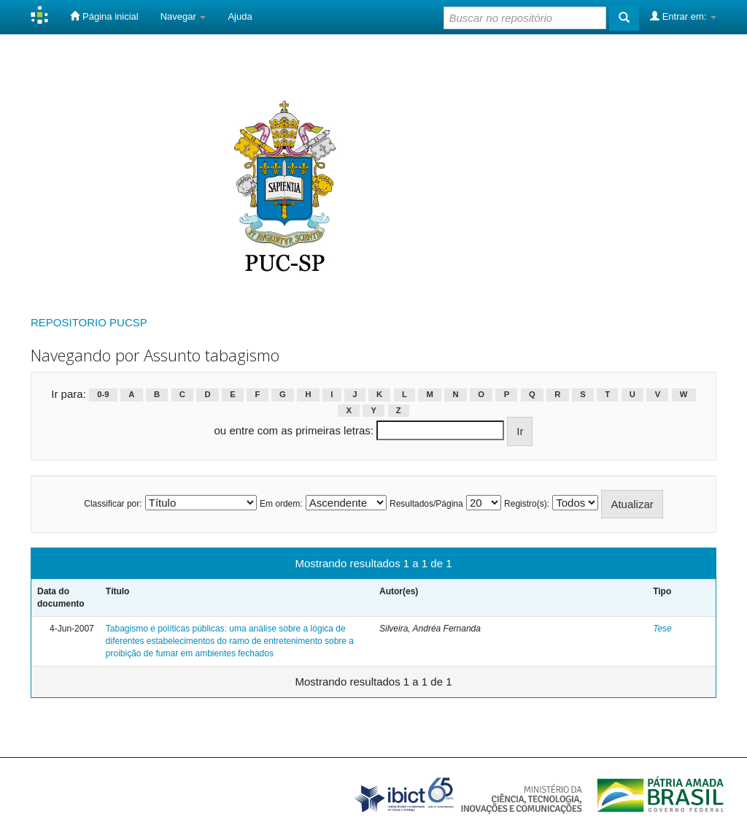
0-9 (103, 395)
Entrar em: (683, 16)
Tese (662, 628)
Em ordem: (281, 504)
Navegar (183, 16)
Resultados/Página (426, 504)
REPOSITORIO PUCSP (89, 322)
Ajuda (240, 16)
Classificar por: (113, 504)
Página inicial (104, 16)
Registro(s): (526, 504)
